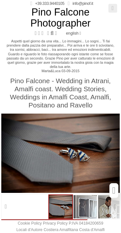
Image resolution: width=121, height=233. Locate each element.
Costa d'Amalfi (92, 229)
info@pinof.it (83, 3)
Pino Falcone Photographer (60, 18)
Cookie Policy (30, 223)
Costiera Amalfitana (61, 229)
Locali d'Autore (29, 229)
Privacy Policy (55, 223)
